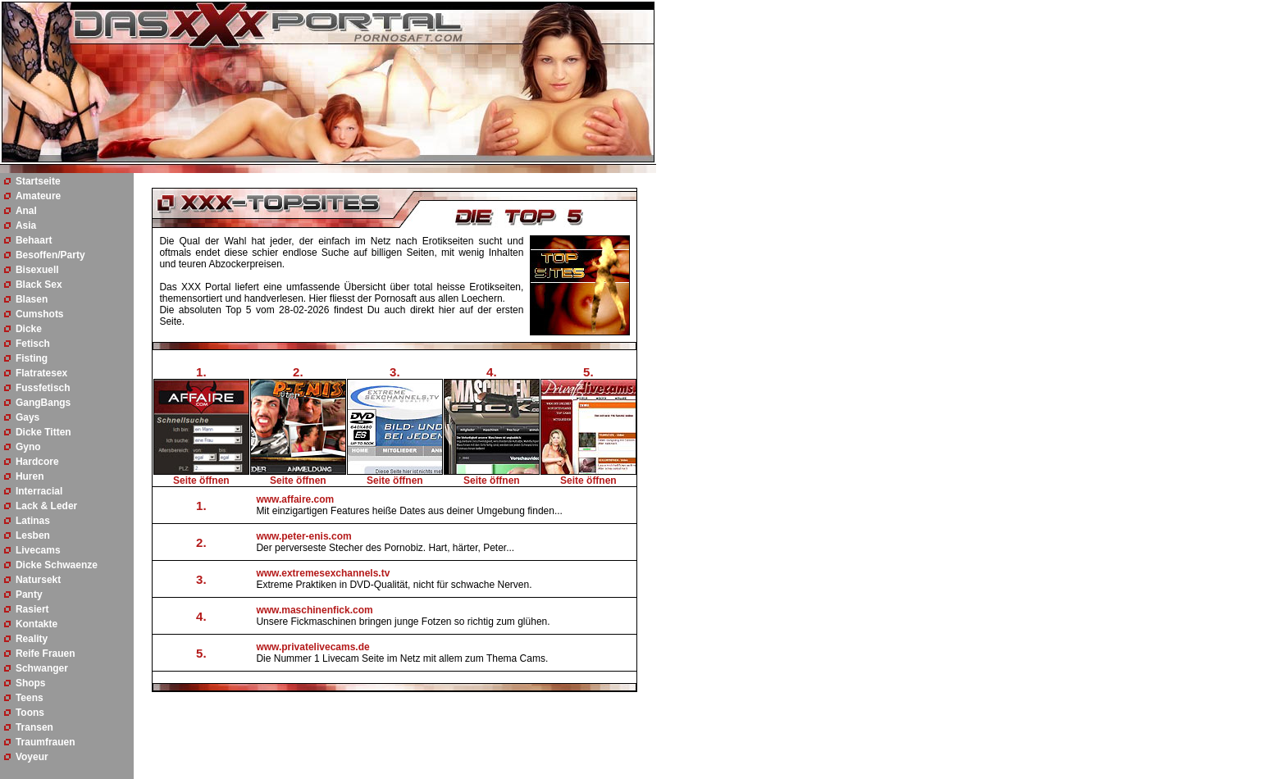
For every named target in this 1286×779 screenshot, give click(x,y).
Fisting (32, 358)
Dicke (29, 329)
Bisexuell (37, 270)
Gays (27, 417)
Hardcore (37, 461)
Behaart (34, 240)
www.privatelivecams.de (312, 647)
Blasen (32, 299)
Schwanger (42, 668)
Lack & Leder (46, 506)
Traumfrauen (45, 742)
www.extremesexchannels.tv (323, 573)
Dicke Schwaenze (57, 565)
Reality (32, 639)
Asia (26, 225)
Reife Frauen (45, 653)
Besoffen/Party (50, 255)
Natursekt (38, 579)
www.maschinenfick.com (314, 610)
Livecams (38, 550)
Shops (31, 683)
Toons (30, 712)
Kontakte (36, 624)
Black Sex (39, 284)
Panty (29, 594)
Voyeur (32, 757)
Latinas (33, 520)
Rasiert (32, 609)
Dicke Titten (43, 432)
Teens (29, 698)
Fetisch (33, 343)
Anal (26, 210)
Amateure (38, 196)
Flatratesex (41, 373)
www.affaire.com (295, 499)
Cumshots (40, 314)
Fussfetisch (43, 388)
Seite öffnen (201, 480)
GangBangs (43, 402)
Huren (30, 476)
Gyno (28, 447)
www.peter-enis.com (303, 536)
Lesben (33, 535)
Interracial (39, 491)
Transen (34, 727)
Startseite (38, 181)
